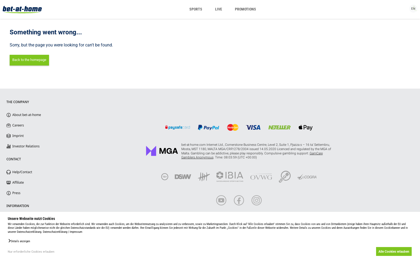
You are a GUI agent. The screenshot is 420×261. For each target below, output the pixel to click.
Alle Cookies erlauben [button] (393, 251)
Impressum (76, 232)
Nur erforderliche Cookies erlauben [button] (31, 251)
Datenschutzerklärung (55, 232)
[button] (19, 241)
